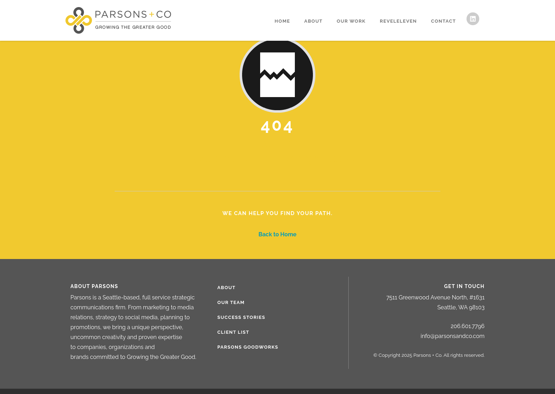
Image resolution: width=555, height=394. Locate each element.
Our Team (231, 302)
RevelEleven (398, 21)
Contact (443, 21)
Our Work (351, 21)
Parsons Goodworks (247, 347)
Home (282, 21)
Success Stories (241, 317)
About (313, 21)
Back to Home (277, 234)
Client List (233, 332)
